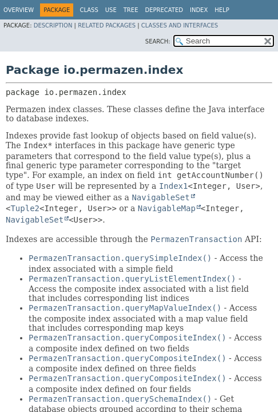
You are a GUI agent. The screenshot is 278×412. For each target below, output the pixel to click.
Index (199, 10)
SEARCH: (157, 41)
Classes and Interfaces (179, 25)
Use (111, 10)
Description (53, 25)
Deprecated (164, 10)
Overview (18, 10)
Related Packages (107, 25)
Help (222, 10)
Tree (131, 10)
